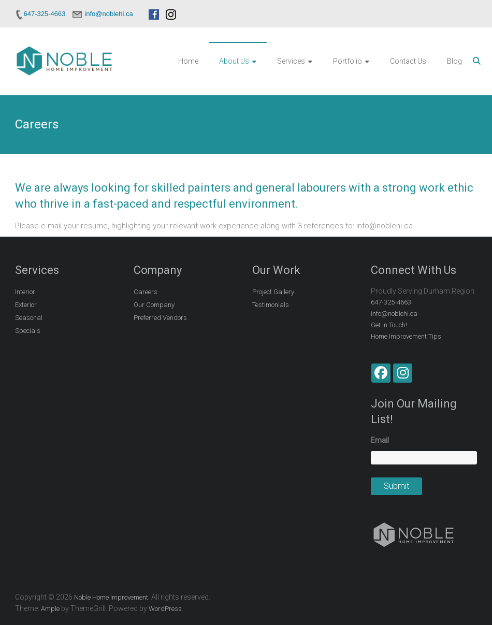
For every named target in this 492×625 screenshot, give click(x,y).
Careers (145, 292)
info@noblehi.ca (394, 313)
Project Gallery (273, 292)
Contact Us (408, 61)
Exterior (26, 305)
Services (291, 61)
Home (188, 61)
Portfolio (347, 61)
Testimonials (270, 305)
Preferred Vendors (160, 318)
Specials (27, 331)
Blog (454, 61)
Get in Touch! (389, 325)
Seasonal (28, 318)
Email (380, 440)
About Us (234, 61)
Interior (25, 292)
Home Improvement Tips (406, 336)
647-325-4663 (391, 302)
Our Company (154, 305)
